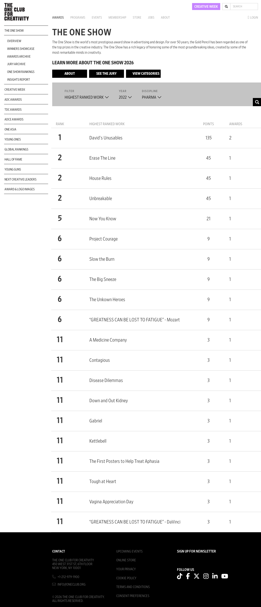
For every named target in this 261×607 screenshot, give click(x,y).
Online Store (126, 560)
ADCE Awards (13, 119)
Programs (77, 17)
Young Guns (12, 169)
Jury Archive (16, 64)
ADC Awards (13, 99)
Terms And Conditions (133, 587)
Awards (58, 17)
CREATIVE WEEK (206, 7)
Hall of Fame (13, 159)
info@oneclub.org (72, 584)
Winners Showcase (20, 48)
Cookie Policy (126, 578)
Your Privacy (126, 569)
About (165, 17)
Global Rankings (16, 149)
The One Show (14, 30)
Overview (14, 41)
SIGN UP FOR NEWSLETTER (196, 551)
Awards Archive (19, 56)
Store (137, 17)
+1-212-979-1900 (68, 577)
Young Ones (12, 139)
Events (97, 17)
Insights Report (18, 79)
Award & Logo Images (19, 189)
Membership (117, 17)
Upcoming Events (129, 551)
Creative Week (14, 89)
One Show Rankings (20, 72)
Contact (58, 551)
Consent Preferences (132, 596)
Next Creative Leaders (20, 179)
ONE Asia (10, 129)
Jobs (151, 17)
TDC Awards (13, 109)
